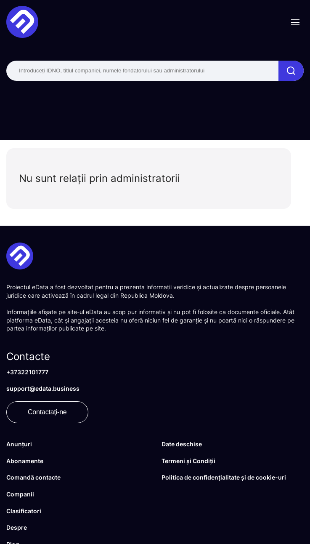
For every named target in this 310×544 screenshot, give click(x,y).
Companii (20, 494)
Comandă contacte (33, 477)
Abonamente (24, 460)
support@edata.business (42, 388)
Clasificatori (23, 511)
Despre (16, 527)
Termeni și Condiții (188, 460)
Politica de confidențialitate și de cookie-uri (224, 477)
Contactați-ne (47, 412)
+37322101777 (27, 372)
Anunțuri (19, 444)
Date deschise (182, 444)
